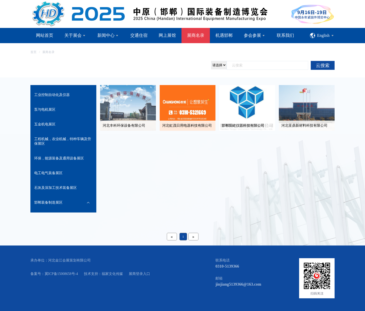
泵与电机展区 (45, 109)
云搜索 (323, 65)
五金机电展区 (45, 124)
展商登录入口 (139, 274)
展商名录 (48, 52)
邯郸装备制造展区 (48, 202)
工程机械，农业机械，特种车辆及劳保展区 (62, 141)
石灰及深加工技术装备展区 (55, 188)
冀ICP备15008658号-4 (61, 274)
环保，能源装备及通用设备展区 (59, 158)
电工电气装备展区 (48, 173)
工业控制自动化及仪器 (52, 95)
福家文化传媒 (112, 274)
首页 (33, 52)
